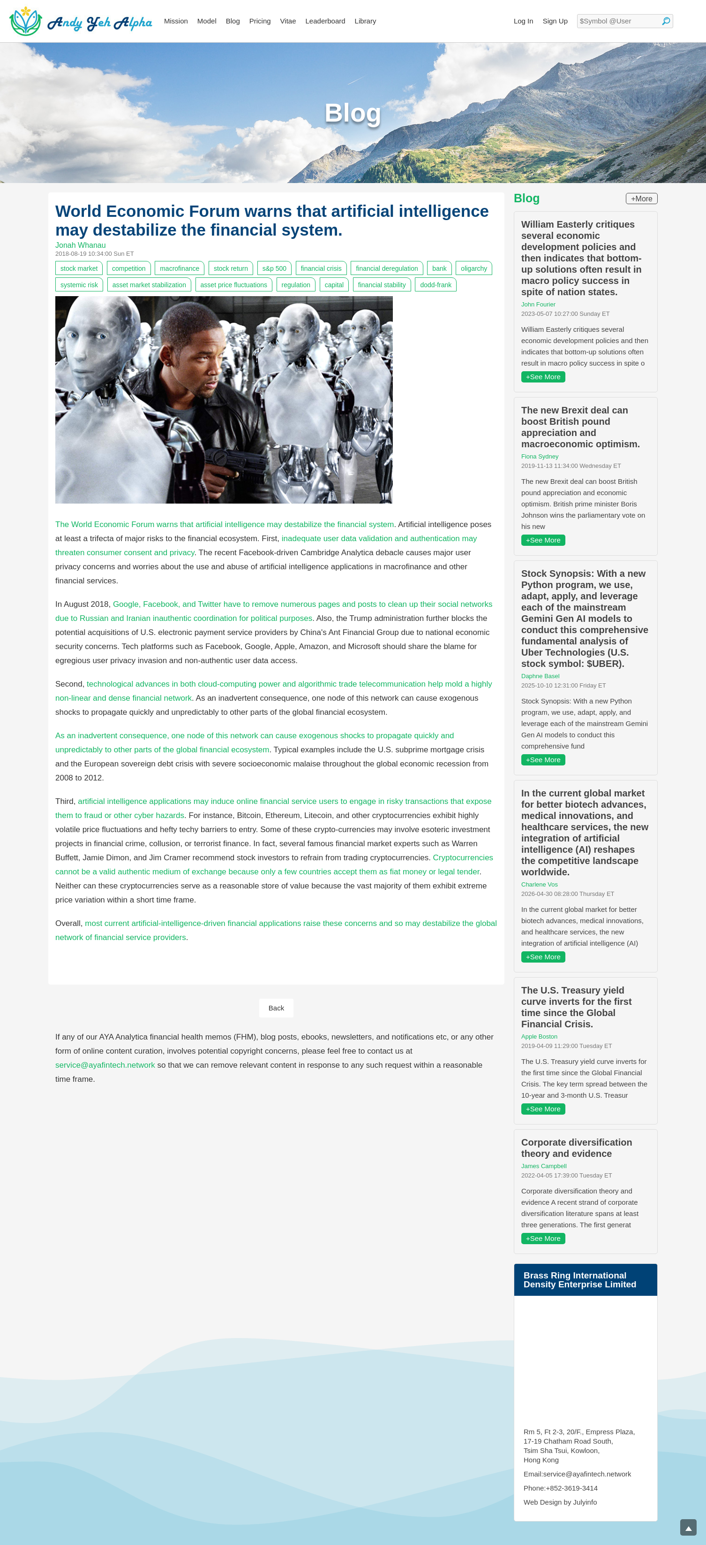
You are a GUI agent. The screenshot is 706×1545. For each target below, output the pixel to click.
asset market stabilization (149, 285)
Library (365, 21)
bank (439, 268)
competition (129, 268)
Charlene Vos (539, 884)
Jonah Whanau (80, 245)
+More (642, 199)
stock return (231, 268)
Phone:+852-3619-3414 (561, 1488)
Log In (523, 21)
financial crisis (321, 268)
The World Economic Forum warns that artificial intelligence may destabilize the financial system (224, 524)
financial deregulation (387, 268)
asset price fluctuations (234, 285)
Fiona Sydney (540, 456)
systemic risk (79, 285)
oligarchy (474, 268)
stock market (79, 268)
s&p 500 (274, 268)
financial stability (382, 285)
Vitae (288, 21)
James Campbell (544, 1166)
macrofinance (179, 268)
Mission (176, 21)
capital (334, 285)
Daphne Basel (540, 676)
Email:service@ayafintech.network (577, 1474)
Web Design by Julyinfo (560, 1502)
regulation (296, 285)
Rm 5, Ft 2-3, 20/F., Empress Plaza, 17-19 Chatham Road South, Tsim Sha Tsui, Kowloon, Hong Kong (579, 1446)
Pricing (260, 21)
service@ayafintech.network (105, 1065)
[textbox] (625, 21)
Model (207, 21)
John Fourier (538, 304)
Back (276, 1008)
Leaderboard (325, 21)
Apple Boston (539, 1036)
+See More (543, 377)
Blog (233, 21)
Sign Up (555, 21)
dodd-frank (435, 285)
